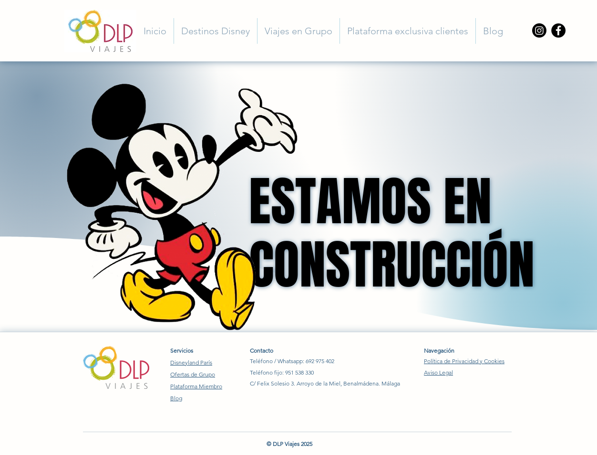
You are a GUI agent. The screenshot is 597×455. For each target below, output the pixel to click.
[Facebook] (558, 30)
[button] (215, 31)
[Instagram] (539, 30)
